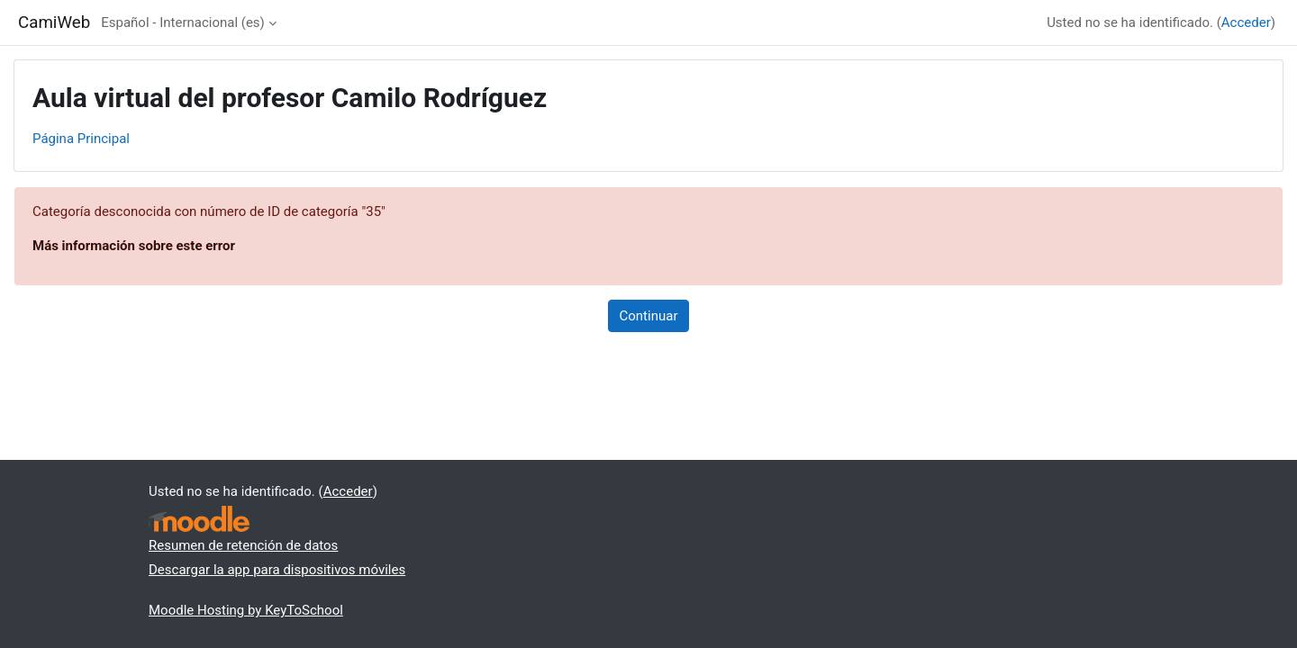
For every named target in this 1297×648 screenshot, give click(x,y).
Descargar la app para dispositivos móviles (277, 570)
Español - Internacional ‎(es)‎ (183, 22)
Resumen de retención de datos (243, 545)
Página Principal (81, 138)
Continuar (649, 316)
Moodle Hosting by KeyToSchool (246, 610)
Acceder (1246, 22)
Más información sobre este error (133, 246)
